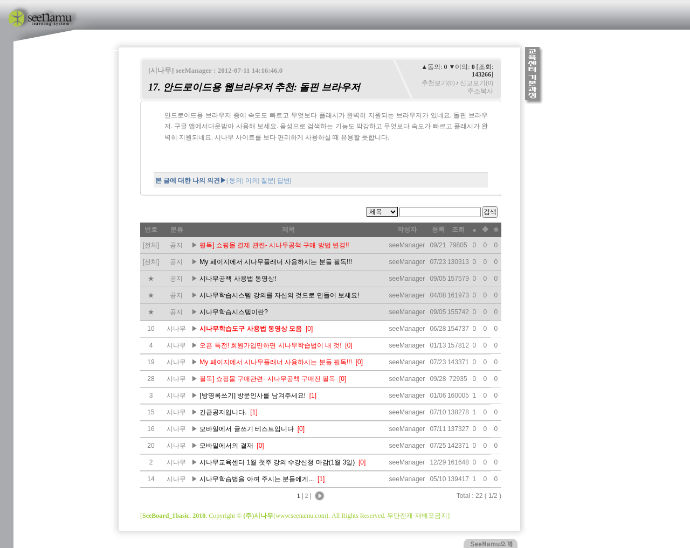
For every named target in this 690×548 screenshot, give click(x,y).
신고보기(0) (476, 83)
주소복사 (480, 91)
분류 (176, 229)
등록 (438, 229)
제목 (288, 229)
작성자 (407, 229)
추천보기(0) (438, 83)
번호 (150, 229)
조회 (458, 229)
